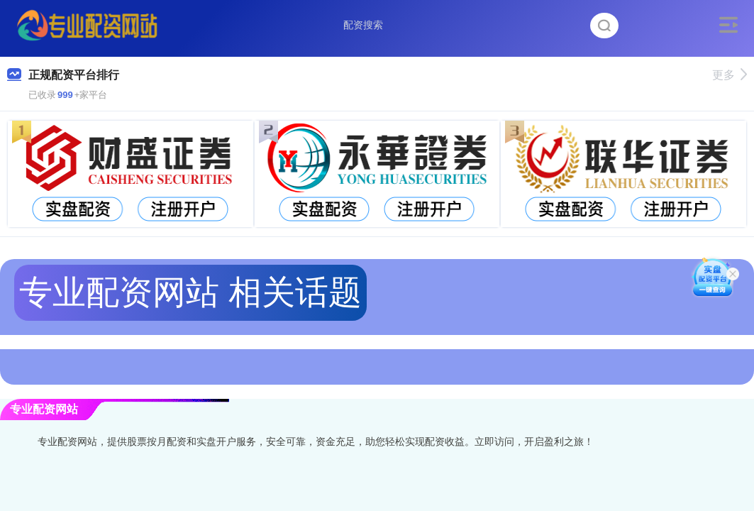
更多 (729, 75)
